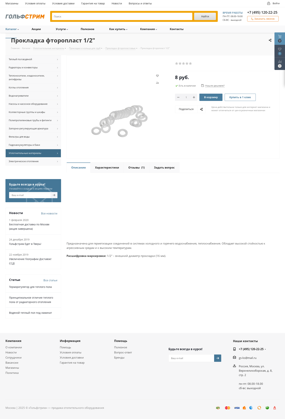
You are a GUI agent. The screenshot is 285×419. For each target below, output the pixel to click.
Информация (70, 341)
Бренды (119, 357)
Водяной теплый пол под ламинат (30, 312)
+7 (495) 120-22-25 (262, 12)
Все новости (49, 213)
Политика (12, 373)
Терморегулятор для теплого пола (30, 287)
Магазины (12, 367)
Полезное (120, 347)
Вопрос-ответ (123, 352)
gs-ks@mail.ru (247, 358)
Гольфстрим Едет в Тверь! (25, 244)
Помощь (65, 347)
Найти (205, 16)
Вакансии (11, 362)
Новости (11, 352)
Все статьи (50, 280)
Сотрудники (13, 357)
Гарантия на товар (72, 362)
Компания (13, 341)
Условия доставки (72, 357)
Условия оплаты (70, 352)
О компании (13, 347)
